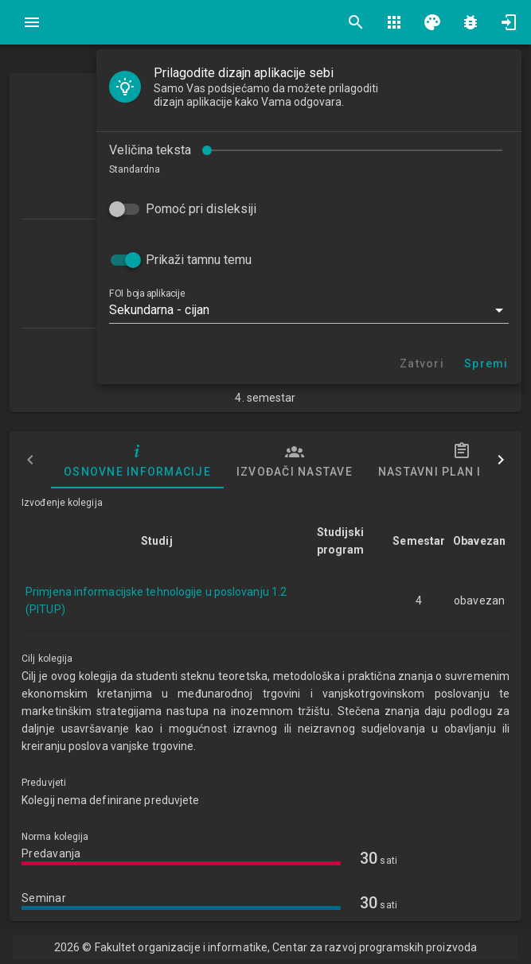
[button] (309, 310)
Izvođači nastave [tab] (294, 459)
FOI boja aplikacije (147, 293)
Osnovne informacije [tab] (137, 459)
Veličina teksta (150, 149)
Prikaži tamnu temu (199, 259)
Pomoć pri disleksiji (201, 208)
